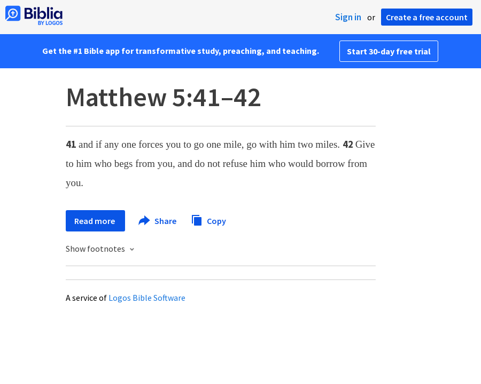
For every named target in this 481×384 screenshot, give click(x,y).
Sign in (348, 17)
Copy (208, 219)
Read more (95, 220)
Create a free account (427, 17)
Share (158, 220)
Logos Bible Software (146, 297)
